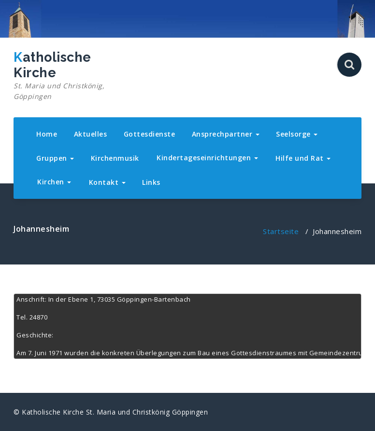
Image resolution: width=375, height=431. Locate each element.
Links (151, 182)
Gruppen (55, 158)
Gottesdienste (149, 134)
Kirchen (54, 181)
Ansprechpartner (226, 134)
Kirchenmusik (115, 158)
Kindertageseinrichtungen (207, 157)
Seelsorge (296, 134)
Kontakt (107, 182)
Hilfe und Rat (303, 158)
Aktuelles (90, 134)
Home (46, 134)
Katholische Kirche (68, 76)
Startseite (281, 231)
